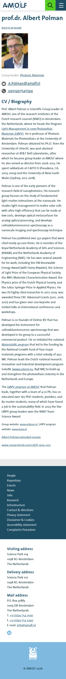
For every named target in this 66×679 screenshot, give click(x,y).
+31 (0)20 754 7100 (21, 615)
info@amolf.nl (26, 625)
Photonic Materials (32, 75)
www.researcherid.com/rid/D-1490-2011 (26, 445)
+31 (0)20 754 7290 (21, 620)
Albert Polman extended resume (21, 437)
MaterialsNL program (15, 344)
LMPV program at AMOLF (23, 387)
